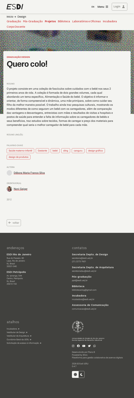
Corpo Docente (16, 27)
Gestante (42, 150)
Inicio (10, 17)
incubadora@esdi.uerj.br (83, 299)
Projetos (50, 21)
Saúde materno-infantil (20, 150)
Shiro (85, 355)
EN (93, 7)
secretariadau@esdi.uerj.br (84, 271)
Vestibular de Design (16, 332)
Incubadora (110, 21)
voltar (14, 222)
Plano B (91, 352)
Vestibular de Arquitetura (18, 336)
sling (65, 150)
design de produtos (18, 157)
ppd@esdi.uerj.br (79, 280)
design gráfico (95, 150)
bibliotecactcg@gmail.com (84, 290)
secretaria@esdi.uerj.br (82, 258)
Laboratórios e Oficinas (86, 21)
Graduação (14, 21)
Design (22, 17)
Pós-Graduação (33, 21)
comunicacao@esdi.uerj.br (84, 309)
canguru (78, 150)
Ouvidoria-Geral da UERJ (18, 339)
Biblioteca (64, 21)
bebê (55, 150)
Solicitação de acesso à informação (23, 343)
